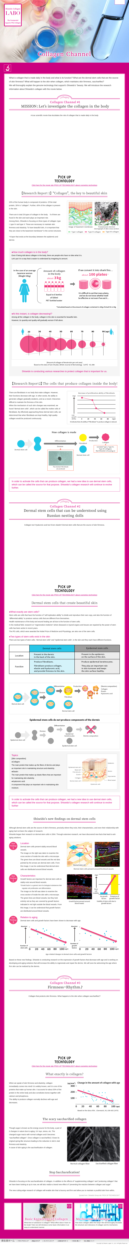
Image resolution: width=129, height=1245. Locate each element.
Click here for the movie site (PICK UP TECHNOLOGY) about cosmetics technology (64, 185)
